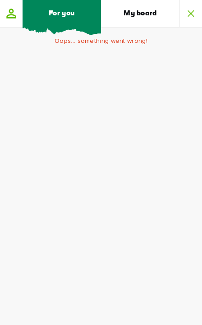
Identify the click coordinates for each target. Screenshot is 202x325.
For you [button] (62, 13)
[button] (11, 13)
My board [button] (140, 13)
